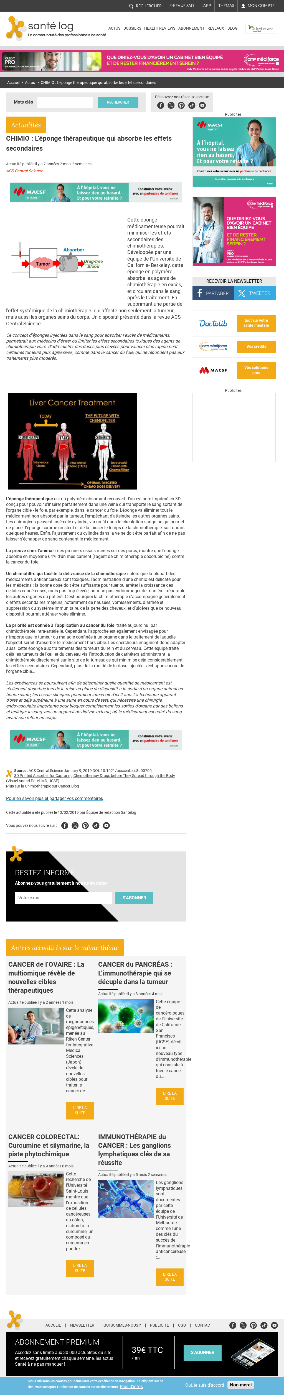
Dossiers (132, 28)
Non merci (241, 1385)
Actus (114, 28)
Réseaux (215, 28)
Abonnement (191, 28)
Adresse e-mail (30, 889)
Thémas (226, 5)
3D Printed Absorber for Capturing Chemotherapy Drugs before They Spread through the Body (94, 775)
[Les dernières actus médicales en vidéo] (234, 460)
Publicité (159, 1325)
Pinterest (181, 104)
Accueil (13, 82)
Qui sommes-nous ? (122, 1325)
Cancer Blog (68, 786)
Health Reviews (159, 28)
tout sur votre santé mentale (256, 323)
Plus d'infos (131, 1386)
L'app (206, 5)
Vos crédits (256, 346)
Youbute (202, 104)
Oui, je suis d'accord (204, 1385)
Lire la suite (80, 1110)
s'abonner (202, 1352)
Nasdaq (254, 24)
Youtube (106, 824)
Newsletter (82, 1325)
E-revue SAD (181, 5)
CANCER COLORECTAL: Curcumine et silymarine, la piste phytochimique (48, 1145)
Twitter (171, 104)
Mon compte (261, 5)
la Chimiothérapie (36, 786)
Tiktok (192, 104)
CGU (182, 1325)
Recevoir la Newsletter (234, 281)
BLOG (232, 28)
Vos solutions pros (256, 370)
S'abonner (134, 897)
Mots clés (23, 102)
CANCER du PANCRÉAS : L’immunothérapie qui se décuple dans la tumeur (135, 973)
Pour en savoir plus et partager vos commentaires (54, 798)
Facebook (161, 104)
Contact (203, 1325)
